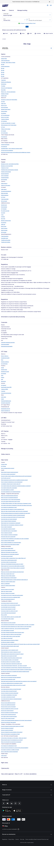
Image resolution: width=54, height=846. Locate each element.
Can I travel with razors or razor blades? (9, 530)
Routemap (3, 424)
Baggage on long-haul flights (7, 165)
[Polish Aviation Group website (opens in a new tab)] (27, 826)
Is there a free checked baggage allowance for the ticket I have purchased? (16, 720)
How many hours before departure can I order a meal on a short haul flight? (16, 626)
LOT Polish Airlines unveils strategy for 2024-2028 (12, 334)
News (2, 395)
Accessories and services (6, 393)
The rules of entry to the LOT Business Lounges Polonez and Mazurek (17, 305)
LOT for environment (5, 115)
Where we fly (4, 435)
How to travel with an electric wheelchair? (9, 751)
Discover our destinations (27, 834)
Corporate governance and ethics (8, 342)
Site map (22, 839)
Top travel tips (4, 136)
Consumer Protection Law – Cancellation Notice (12, 286)
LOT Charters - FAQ (5, 443)
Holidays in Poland (4, 93)
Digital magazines (4, 195)
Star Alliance (3, 113)
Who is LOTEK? (4, 614)
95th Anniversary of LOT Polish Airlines (8, 125)
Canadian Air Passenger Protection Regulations (12, 278)
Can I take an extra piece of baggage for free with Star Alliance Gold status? (16, 505)
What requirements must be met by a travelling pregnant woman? (14, 480)
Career (2, 398)
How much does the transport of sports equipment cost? (12, 509)
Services (3, 383)
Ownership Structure (6, 328)
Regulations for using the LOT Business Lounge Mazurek (14, 303)
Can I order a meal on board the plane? (9, 716)
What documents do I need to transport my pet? (11, 652)
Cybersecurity (5, 768)
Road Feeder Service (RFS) (6, 387)
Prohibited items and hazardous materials (9, 169)
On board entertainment (6, 191)
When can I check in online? (6, 591)
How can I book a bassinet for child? (8, 609)
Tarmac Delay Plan (5, 276)
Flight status (4, 762)
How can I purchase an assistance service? (9, 712)
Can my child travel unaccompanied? (8, 612)
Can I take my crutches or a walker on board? (10, 749)
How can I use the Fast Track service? (8, 722)
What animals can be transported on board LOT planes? (12, 653)
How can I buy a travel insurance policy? (9, 560)
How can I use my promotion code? (8, 679)
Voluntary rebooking (5, 144)
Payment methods (5, 673)
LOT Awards (3, 130)
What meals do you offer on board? (8, 622)
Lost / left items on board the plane (9, 736)
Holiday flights (4, 58)
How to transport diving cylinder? (7, 540)
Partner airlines (4, 111)
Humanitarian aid (5, 406)
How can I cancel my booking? (7, 730)
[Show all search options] (27, 27)
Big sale (2, 64)
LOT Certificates (4, 132)
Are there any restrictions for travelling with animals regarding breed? (15, 671)
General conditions (5, 361)
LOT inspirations (4, 78)
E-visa (2, 214)
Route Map (3, 89)
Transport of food (4, 167)
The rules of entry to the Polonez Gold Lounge (12, 309)
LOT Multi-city (4, 154)
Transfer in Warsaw (5, 119)
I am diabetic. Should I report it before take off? (10, 483)
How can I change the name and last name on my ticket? (12, 726)
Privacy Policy (11, 839)
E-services (3, 391)
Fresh (2, 375)
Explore (3, 54)
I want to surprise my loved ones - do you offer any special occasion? (15, 628)
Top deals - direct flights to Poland (8, 62)
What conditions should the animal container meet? (11, 657)
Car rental (3, 212)
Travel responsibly (4, 199)
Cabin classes (4, 189)
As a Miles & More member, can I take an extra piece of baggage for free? (16, 503)
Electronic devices (5, 687)
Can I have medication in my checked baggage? (10, 491)
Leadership (3, 330)
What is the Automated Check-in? (8, 599)
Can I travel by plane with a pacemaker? (9, 487)
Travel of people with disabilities (8, 743)
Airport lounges (4, 230)
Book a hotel (3, 226)
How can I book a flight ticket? (7, 548)
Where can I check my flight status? (8, 581)
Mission (3, 324)
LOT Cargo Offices (5, 404)
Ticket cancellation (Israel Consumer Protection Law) (36, 839)
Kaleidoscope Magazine (6, 82)
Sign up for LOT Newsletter (6, 87)
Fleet (2, 359)
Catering (3, 441)
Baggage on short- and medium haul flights (10, 163)
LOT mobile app (4, 259)
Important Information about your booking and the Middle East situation (15, 152)
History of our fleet (5, 117)
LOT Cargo (4, 351)
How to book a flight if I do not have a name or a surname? (13, 567)
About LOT (3, 97)
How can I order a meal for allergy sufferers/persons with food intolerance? (16, 476)
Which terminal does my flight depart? (9, 577)
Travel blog (3, 80)
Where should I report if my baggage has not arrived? (12, 739)
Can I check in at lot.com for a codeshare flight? (10, 597)
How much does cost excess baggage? (9, 519)
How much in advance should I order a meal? (10, 646)
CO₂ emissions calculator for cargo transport (11, 412)
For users (3, 255)
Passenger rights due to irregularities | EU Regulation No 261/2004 (16, 280)
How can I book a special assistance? (8, 714)
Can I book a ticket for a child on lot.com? (9, 610)
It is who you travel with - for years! (8, 123)
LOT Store (3, 197)
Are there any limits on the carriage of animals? (10, 661)
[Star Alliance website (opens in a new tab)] (27, 829)
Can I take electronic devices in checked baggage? (11, 698)
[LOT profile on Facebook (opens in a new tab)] (3, 803)
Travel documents (4, 236)
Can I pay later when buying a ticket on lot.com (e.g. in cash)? (13, 685)
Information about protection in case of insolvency (13, 274)
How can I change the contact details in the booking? (11, 732)
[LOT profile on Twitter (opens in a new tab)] (19, 803)
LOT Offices (3, 466)
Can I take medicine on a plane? (7, 489)
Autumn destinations (5, 66)
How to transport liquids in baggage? (8, 521)
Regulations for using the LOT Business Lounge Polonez (14, 301)
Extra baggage (4, 179)
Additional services (5, 203)
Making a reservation (6, 546)
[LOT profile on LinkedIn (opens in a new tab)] (11, 803)
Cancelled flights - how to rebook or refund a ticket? (11, 148)
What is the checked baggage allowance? (9, 495)
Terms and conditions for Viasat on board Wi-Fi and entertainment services (18, 294)
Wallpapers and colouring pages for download (12, 257)
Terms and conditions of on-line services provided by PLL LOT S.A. (16, 270)
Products (3, 365)
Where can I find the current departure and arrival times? (12, 571)
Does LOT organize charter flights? (8, 585)
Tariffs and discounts (5, 60)
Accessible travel (4, 238)
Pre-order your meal (5, 210)
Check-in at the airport (5, 185)
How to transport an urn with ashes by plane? (10, 544)
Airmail (2, 367)
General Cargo (4, 369)
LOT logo (3, 127)
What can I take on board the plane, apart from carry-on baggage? (14, 511)
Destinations (3, 84)
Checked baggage (5, 177)
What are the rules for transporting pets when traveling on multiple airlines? (16, 669)
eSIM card (3, 224)
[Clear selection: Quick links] (51, 48)
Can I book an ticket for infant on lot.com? (9, 603)
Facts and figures (4, 107)
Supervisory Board (5, 326)
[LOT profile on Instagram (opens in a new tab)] (15, 803)
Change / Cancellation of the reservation (10, 724)
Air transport (3, 385)
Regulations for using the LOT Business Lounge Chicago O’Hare (15, 307)
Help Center (4, 460)
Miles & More (4, 138)
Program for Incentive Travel (7, 422)
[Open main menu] (50, 5)
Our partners (3, 222)
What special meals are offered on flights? (9, 640)
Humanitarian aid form (5, 408)
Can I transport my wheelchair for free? (9, 507)
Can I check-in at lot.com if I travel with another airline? (12, 595)
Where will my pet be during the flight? (9, 655)
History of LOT (4, 105)
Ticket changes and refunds (7, 134)
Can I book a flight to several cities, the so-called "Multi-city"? (13, 558)
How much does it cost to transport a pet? (9, 650)
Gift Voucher (3, 232)
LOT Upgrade (3, 208)
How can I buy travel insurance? (7, 710)
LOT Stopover (4, 140)
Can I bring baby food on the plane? (8, 607)
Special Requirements (6, 234)
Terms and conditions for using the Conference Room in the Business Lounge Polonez (21, 311)
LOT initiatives (4, 121)
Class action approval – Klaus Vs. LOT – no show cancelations (18, 774)
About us (3, 354)
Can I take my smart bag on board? (8, 696)
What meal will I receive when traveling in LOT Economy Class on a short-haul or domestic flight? (20, 644)
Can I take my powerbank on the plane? (9, 695)
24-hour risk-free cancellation (7, 150)
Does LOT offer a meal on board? (8, 718)
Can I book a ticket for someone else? (8, 562)
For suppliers (4, 332)
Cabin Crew (3, 103)
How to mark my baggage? (6, 526)
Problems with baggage (6, 171)
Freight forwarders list (5, 410)
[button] (27, 15)
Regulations (4, 264)
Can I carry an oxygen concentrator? (8, 474)
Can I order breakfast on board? (7, 630)
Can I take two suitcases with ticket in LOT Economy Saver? (13, 517)
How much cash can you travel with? (8, 536)
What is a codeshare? (5, 583)
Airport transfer (4, 228)
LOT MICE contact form (6, 426)
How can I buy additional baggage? (8, 704)
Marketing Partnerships (6, 336)
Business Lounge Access (6, 220)
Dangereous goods (5, 371)
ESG (2, 340)
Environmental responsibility (6, 346)
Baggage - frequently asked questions (10, 493)
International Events (5, 420)
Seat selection (4, 757)
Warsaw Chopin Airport (5, 109)
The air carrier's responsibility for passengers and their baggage (16, 266)
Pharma (2, 377)
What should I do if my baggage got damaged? (10, 523)
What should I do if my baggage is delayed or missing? (12, 524)
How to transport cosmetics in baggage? (9, 534)
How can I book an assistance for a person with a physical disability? (14, 747)
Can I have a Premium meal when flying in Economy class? (12, 632)
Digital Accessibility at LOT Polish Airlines (10, 292)
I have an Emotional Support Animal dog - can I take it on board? (14, 665)
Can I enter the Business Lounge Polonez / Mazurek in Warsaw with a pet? (16, 667)
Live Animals (3, 373)
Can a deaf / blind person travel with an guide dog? (11, 663)
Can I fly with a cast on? (5, 478)
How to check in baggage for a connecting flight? (11, 542)
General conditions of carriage (8, 268)
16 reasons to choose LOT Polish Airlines (9, 99)
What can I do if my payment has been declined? (11, 677)
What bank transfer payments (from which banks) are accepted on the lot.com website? (19, 681)
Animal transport (5, 648)
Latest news (3, 397)
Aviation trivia (4, 95)
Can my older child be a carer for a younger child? (11, 616)
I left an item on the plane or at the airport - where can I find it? (14, 738)
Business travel (4, 249)
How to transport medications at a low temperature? (11, 481)
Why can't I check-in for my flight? (8, 593)
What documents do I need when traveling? (10, 554)
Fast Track (3, 218)
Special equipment (5, 173)
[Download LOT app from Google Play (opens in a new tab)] (7, 810)
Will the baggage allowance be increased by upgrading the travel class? (15, 513)
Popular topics (4, 753)
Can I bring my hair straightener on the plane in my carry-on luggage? (15, 538)
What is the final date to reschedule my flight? (10, 734)
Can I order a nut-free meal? (6, 638)
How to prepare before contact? (7, 468)
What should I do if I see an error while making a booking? (12, 566)
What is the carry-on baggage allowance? (9, 497)
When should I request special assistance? (9, 472)
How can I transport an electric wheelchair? (9, 693)
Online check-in (4, 183)
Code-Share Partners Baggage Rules (9, 272)
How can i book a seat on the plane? (8, 706)
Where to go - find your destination (8, 91)
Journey (3, 159)
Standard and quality (5, 357)
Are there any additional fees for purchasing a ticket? (12, 683)
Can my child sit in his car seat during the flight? (10, 605)
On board (3, 187)
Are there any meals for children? (7, 642)
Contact (3, 437)
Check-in (3, 181)
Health (2, 470)
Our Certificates (4, 363)
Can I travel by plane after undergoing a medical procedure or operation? (16, 485)
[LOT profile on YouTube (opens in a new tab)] (7, 803)
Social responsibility (5, 344)
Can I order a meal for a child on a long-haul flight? (11, 634)
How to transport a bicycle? (6, 532)
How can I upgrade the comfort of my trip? (9, 708)
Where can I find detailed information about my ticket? (12, 564)
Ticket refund (4, 755)
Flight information (5, 569)
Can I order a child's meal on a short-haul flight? (10, 636)
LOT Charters (5, 431)
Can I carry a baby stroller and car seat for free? (10, 501)
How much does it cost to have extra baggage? (10, 499)
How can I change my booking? (7, 728)
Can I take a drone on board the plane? (9, 691)
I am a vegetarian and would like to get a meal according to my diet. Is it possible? (17, 624)
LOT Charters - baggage (6, 439)
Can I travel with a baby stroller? (7, 618)
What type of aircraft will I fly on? (7, 573)
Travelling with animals (5, 240)
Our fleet (3, 101)
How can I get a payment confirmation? (9, 675)
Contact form (4, 338)
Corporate (4, 322)
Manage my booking (7, 448)
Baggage (3, 162)
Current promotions (5, 56)
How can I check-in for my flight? (7, 589)
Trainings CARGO (4, 389)
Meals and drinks (4, 193)
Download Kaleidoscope (6, 400)
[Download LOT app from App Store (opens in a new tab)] (17, 810)
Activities (3, 216)
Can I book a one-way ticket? (7, 556)
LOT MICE (3, 418)
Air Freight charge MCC (5, 402)
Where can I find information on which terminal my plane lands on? (14, 579)
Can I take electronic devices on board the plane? (11, 689)
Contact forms (4, 464)
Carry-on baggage (4, 175)
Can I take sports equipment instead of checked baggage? (13, 515)
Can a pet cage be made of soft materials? (9, 659)
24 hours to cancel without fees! (27, 23)
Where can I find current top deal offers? (9, 552)
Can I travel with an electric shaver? (8, 528)
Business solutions (6, 247)
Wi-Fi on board (4, 201)
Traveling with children (5, 242)
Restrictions (3, 381)
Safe (2, 379)
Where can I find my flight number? (8, 575)
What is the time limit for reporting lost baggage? (11, 741)
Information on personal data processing (13, 317)
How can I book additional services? (8, 550)
